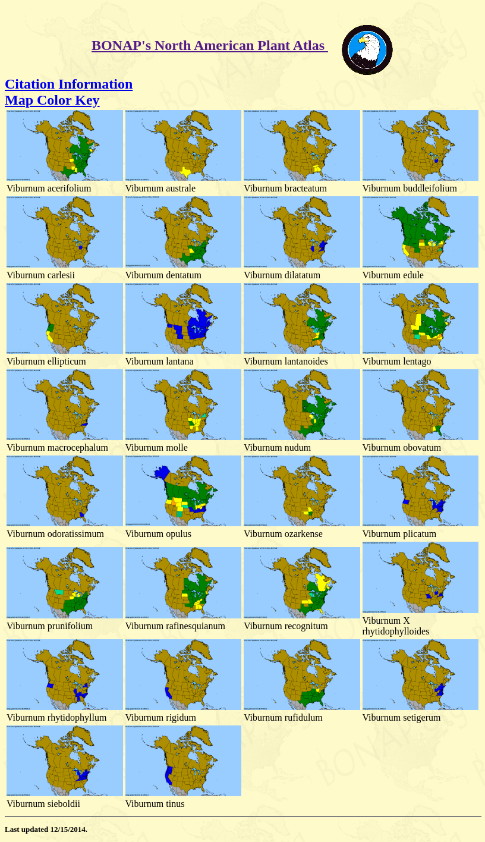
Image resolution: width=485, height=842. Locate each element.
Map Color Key (52, 100)
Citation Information (69, 84)
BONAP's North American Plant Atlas (210, 45)
